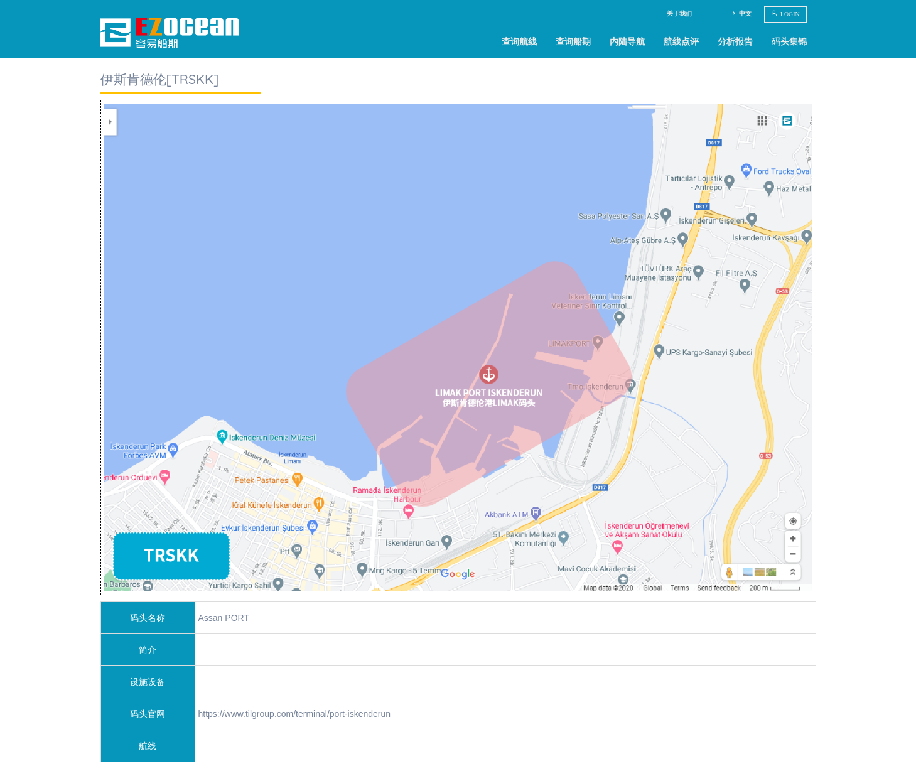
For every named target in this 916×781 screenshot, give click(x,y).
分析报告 (735, 41)
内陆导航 (627, 41)
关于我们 (679, 13)
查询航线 (519, 41)
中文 (741, 13)
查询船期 (573, 41)
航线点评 (681, 41)
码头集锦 (789, 41)
